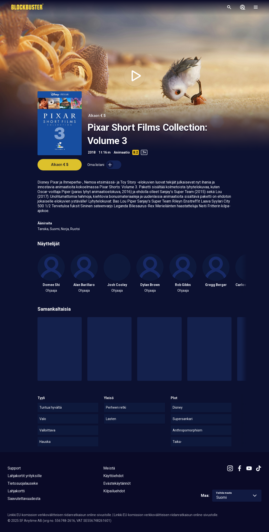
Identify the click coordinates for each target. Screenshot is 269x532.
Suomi (55, 229)
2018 (91, 152)
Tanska (43, 229)
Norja (65, 229)
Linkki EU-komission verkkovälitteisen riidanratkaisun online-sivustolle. (60, 515)
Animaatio (122, 152)
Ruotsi (75, 229)
